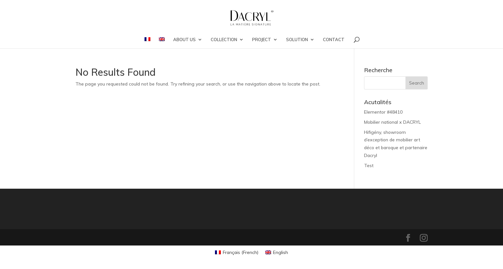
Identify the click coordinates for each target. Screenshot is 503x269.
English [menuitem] (280, 252)
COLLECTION (224, 39)
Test (368, 165)
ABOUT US (184, 39)
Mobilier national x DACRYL (392, 122)
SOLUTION (297, 39)
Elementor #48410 (383, 112)
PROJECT (261, 39)
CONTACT (333, 39)
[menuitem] (147, 42)
